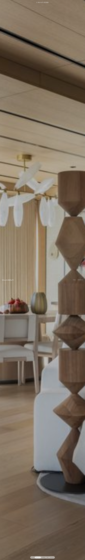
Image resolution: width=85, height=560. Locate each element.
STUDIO (32, 557)
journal (43, 557)
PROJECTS (38, 557)
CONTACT (52, 557)
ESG (47, 557)
